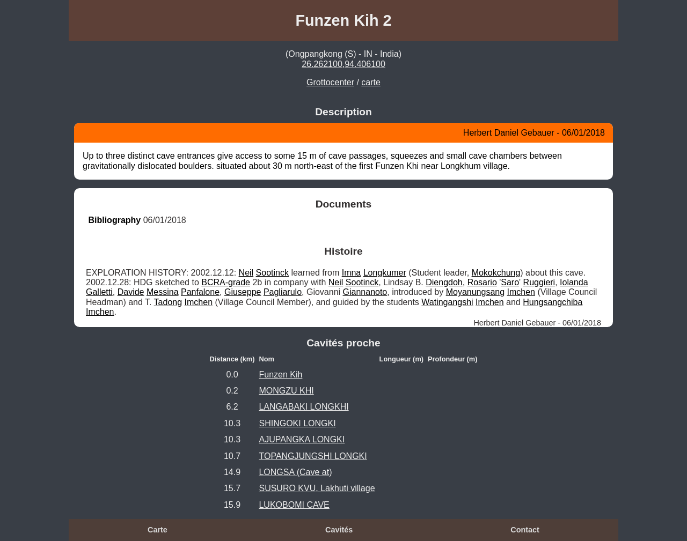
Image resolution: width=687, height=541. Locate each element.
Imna (351, 272)
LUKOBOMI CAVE (294, 504)
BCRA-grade (225, 282)
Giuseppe (242, 292)
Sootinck (272, 272)
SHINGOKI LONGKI (297, 423)
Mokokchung (496, 272)
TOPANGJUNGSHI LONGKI (313, 456)
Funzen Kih (280, 374)
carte (371, 82)
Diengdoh (444, 282)
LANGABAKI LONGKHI (303, 406)
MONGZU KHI (286, 390)
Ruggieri (539, 282)
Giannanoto (365, 292)
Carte (157, 529)
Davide (131, 292)
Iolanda (574, 282)
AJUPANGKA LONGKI (302, 439)
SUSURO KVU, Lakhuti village (317, 488)
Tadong (168, 302)
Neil (246, 272)
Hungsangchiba (552, 302)
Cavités (339, 529)
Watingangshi (447, 302)
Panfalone (200, 292)
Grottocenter (330, 82)
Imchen (521, 292)
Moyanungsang (475, 292)
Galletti (99, 292)
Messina (163, 292)
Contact (524, 529)
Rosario (482, 282)
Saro (510, 282)
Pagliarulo (283, 292)
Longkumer (384, 272)
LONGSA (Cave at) (295, 472)
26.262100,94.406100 (343, 64)
